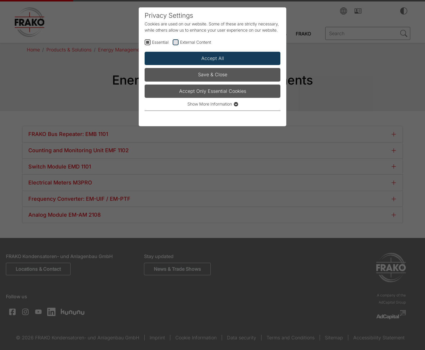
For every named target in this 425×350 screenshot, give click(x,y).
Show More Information (212, 103)
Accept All (212, 58)
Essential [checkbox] (160, 42)
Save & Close (212, 74)
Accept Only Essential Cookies (212, 91)
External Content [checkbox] (195, 42)
